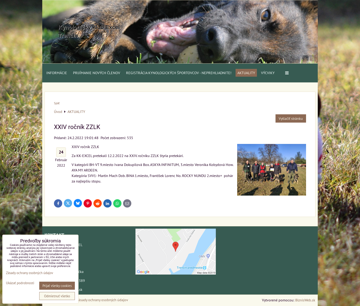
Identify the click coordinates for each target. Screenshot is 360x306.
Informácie (56, 72)
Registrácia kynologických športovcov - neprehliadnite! (178, 72)
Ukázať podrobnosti (20, 283)
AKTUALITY (246, 72)
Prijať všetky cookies (57, 286)
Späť (56, 103)
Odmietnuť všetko (57, 296)
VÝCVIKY (268, 72)
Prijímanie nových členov (96, 72)
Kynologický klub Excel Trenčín (89, 31)
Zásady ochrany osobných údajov (102, 300)
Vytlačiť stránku (291, 118)
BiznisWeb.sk (305, 300)
